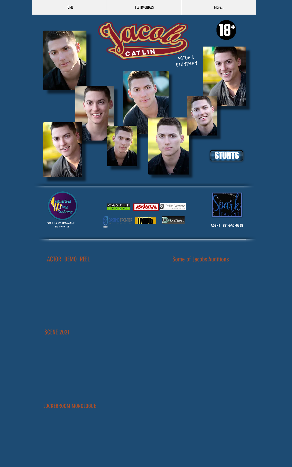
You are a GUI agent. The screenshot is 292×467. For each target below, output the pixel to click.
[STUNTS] (226, 155)
